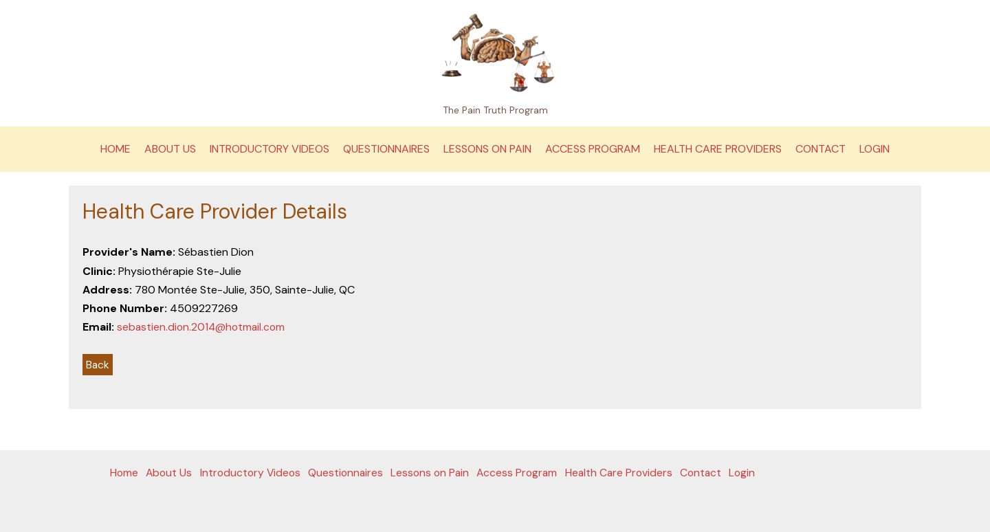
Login (874, 149)
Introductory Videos (269, 149)
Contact (820, 149)
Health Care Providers (718, 149)
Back (98, 364)
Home (115, 149)
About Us (170, 149)
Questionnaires (386, 149)
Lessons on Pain (487, 149)
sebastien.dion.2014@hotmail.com (203, 327)
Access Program (592, 149)
